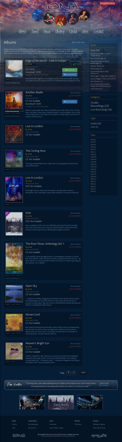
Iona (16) (95, 50)
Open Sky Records (99, 428)
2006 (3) (93, 164)
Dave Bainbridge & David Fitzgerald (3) (100, 55)
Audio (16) (96, 123)
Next (83, 372)
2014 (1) (93, 147)
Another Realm (34, 92)
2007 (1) (93, 162)
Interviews (52, 424)
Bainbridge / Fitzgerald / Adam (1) (103, 76)
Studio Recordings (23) (100, 104)
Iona (28, 212)
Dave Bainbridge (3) (98, 58)
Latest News (32, 421)
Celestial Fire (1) (96, 89)
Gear (13, 428)
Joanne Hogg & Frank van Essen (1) (103, 79)
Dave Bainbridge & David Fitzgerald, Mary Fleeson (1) (101, 85)
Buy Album (69, 70)
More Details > (76, 61)
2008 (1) (93, 159)
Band (14, 421)
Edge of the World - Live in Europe (46, 60)
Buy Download (70, 74)
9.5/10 (14, 111)
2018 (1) (93, 140)
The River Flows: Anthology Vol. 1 (45, 243)
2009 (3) (93, 157)
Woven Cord (33, 314)
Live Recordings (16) (101, 109)
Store (51, 421)
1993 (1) (93, 186)
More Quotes (104, 385)
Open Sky (31, 285)
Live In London (34, 126)
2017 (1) (93, 142)
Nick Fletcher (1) (96, 81)
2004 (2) (93, 169)
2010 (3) (93, 154)
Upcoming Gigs (33, 424)
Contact (95, 421)
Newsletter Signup (107, 3)
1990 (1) (93, 191)
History (14, 424)
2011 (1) (93, 152)
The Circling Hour (36, 150)
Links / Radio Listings (56, 428)
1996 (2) (93, 184)
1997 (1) (93, 181)
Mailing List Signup (99, 424)
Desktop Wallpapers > (12, 116)
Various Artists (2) (97, 66)
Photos (77, 421)
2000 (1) (93, 177)
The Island (78, 424)
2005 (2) (93, 167)
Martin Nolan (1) (96, 69)
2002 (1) (93, 174)
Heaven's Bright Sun (37, 343)
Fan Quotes (32, 428)
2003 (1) (93, 172)
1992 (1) (93, 189)
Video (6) (94, 127)
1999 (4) (93, 179)
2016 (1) (93, 145)
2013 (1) (93, 149)
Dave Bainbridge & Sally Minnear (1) (99, 72)
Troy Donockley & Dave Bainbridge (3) (100, 62)
